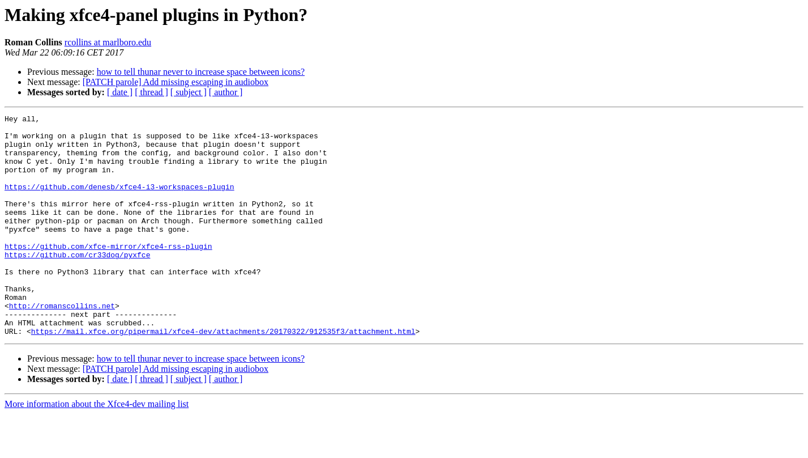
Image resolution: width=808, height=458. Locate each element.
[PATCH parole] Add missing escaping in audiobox (175, 82)
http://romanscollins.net (62, 345)
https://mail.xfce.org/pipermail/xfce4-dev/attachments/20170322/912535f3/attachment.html (223, 375)
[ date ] (119, 92)
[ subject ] (188, 92)
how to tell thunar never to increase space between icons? (201, 72)
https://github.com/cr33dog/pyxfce (77, 283)
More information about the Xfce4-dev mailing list (97, 448)
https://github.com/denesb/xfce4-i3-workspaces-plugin (119, 202)
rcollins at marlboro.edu (108, 42)
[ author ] (226, 92)
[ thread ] (151, 92)
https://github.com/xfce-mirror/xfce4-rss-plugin (108, 273)
